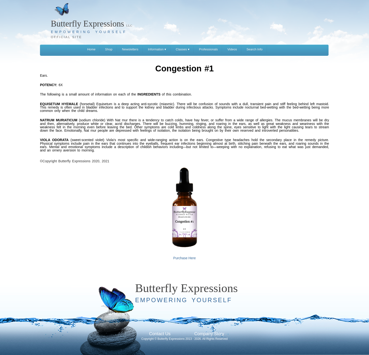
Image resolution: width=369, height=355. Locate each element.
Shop (108, 49)
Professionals (208, 49)
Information (157, 49)
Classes (183, 49)
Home (91, 49)
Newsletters (130, 49)
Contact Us (160, 333)
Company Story (209, 333)
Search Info (254, 49)
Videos (232, 49)
